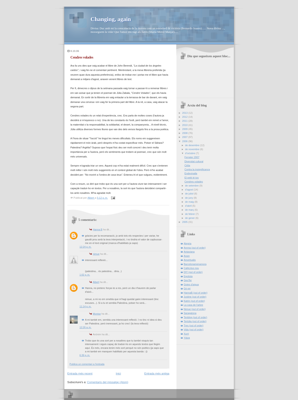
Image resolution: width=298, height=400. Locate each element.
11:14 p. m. (86, 306)
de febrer (190, 214)
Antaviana (189, 251)
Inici (118, 373)
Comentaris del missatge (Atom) (107, 382)
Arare (187, 256)
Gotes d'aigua (191, 284)
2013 (185, 113)
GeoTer (188, 280)
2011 (185, 121)
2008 (185, 133)
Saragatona (190, 313)
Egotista (188, 276)
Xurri (186, 333)
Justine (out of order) (195, 296)
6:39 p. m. (85, 355)
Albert (96, 282)
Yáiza (187, 337)
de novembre (192, 149)
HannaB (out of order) (196, 292)
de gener (190, 218)
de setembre (192, 185)
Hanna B (97, 229)
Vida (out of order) (194, 329)
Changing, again (111, 19)
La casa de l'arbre (193, 305)
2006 (185, 141)
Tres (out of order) (194, 325)
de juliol (189, 193)
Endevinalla (190, 173)
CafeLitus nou (191, 268)
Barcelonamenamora (195, 264)
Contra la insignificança (197, 169)
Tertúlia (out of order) (195, 321)
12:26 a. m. (86, 327)
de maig (189, 201)
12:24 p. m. (86, 246)
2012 (185, 117)
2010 (185, 125)
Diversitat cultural (193, 161)
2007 (185, 137)
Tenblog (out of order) (195, 317)
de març (190, 209)
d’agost (189, 189)
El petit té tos (191, 177)
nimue (96, 254)
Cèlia (187, 165)
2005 (185, 222)
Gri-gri (187, 288)
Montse (97, 313)
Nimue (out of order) (195, 309)
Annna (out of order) (195, 247)
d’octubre (190, 153)
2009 (185, 129)
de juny (189, 197)
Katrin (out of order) (194, 301)
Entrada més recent (79, 373)
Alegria (187, 243)
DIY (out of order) (193, 272)
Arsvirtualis (190, 260)
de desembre (192, 145)
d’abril (188, 205)
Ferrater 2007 (191, 157)
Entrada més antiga (156, 373)
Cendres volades (193, 181)
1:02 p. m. (85, 274)
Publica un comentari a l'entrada (87, 364)
